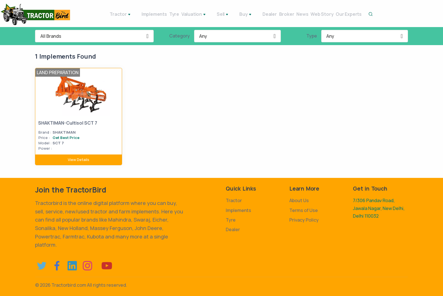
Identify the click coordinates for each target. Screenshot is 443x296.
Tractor (104, 14)
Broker (268, 14)
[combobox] (94, 36)
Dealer (246, 14)
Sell (208, 14)
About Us (299, 200)
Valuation (183, 14)
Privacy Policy (304, 220)
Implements (134, 14)
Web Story (314, 14)
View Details (78, 159)
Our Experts (346, 14)
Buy (227, 14)
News (290, 14)
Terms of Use (303, 210)
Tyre (159, 14)
